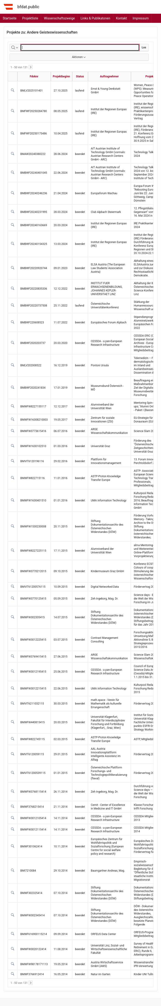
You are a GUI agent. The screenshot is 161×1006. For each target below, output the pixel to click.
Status (80, 76)
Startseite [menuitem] (9, 18)
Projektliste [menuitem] (30, 18)
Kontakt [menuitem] (121, 18)
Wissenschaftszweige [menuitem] (59, 18)
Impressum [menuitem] (141, 18)
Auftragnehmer (109, 76)
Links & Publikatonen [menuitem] (95, 18)
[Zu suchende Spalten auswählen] (15, 47)
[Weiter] (31, 67)
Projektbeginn (61, 76)
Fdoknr (34, 76)
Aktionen (79, 57)
